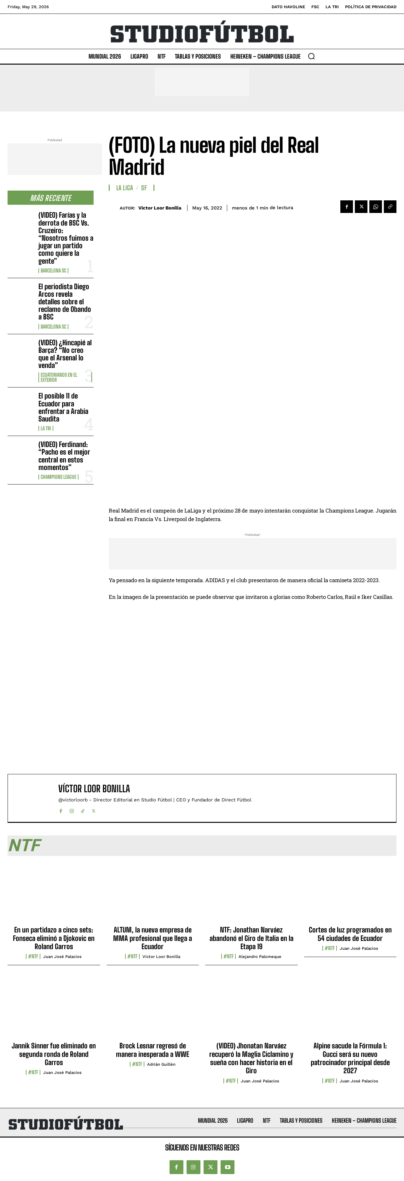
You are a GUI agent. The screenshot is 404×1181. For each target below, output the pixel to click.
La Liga (124, 188)
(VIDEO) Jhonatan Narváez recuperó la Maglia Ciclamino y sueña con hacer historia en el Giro (251, 1058)
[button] (311, 56)
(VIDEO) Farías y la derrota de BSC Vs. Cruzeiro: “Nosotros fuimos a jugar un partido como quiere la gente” (65, 238)
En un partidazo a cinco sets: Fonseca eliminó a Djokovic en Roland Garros (54, 938)
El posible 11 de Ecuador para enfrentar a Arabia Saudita (63, 407)
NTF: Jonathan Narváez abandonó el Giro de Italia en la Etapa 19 (251, 938)
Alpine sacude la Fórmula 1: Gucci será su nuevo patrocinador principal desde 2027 (350, 1058)
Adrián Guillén (161, 1064)
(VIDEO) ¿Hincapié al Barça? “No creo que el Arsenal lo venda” (65, 354)
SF (144, 188)
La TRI (46, 428)
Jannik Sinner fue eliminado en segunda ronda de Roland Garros (54, 1054)
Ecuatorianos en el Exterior (59, 377)
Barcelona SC (53, 270)
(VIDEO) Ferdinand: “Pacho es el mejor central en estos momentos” (64, 456)
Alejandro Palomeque (260, 956)
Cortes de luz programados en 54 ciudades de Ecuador (350, 934)
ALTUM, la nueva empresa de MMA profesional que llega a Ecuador (152, 938)
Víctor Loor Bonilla (160, 208)
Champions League (58, 476)
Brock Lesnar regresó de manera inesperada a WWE (152, 1049)
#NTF (33, 956)
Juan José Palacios (62, 956)
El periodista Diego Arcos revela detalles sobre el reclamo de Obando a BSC (64, 301)
